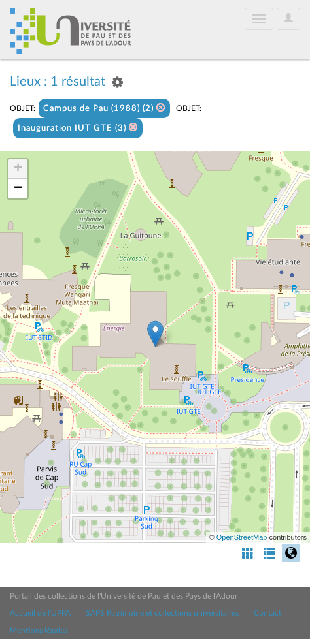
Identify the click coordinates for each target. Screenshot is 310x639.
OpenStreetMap (241, 537)
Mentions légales (38, 630)
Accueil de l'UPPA (40, 613)
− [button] (18, 188)
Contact (267, 613)
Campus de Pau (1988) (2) (104, 108)
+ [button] (18, 169)
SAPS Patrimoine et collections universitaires (162, 613)
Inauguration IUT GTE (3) (78, 127)
